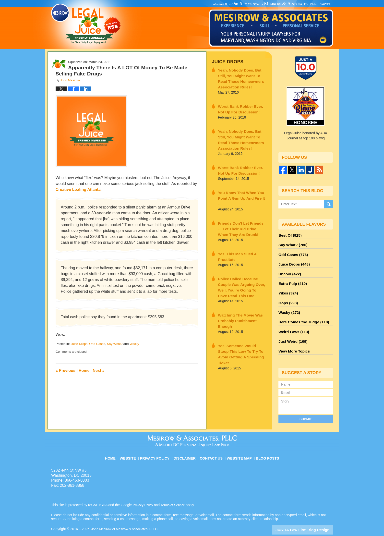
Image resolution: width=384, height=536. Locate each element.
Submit (306, 408)
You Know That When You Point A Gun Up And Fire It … (240, 188)
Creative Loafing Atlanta (78, 189)
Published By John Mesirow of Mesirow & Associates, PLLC (271, 24)
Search (328, 204)
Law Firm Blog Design (309, 519)
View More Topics (292, 341)
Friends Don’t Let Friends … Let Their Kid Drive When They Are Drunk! (241, 215)
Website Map (239, 444)
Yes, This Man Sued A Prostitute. (234, 241)
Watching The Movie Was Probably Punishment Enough (240, 294)
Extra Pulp (291, 279)
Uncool (288, 270)
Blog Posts (267, 444)
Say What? (115, 344)
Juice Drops (79, 344)
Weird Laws (292, 323)
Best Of (289, 235)
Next (99, 370)
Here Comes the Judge (301, 314)
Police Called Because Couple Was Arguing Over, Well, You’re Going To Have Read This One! (241, 268)
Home (84, 370)
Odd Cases (97, 344)
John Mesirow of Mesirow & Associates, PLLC (126, 518)
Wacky (134, 344)
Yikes (287, 288)
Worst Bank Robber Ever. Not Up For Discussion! (240, 105)
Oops (287, 297)
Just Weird (291, 332)
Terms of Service (174, 494)
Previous (65, 370)
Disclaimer (186, 444)
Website (132, 444)
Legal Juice (86, 24)
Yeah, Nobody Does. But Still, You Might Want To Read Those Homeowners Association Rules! (242, 76)
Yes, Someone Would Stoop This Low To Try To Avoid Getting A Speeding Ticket (239, 321)
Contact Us (212, 444)
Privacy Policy (158, 444)
